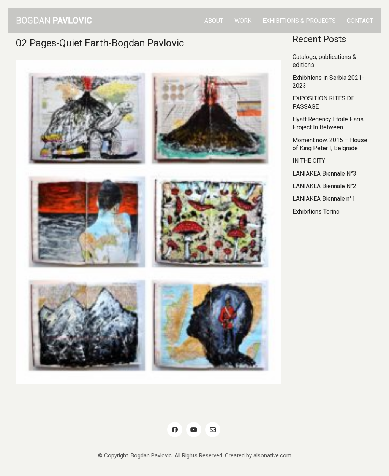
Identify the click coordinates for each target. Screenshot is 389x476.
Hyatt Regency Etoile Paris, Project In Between (329, 123)
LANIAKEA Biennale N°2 (324, 186)
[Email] (212, 429)
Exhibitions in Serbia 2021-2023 (328, 81)
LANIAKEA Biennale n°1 (324, 198)
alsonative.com (272, 455)
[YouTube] (193, 429)
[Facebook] (174, 429)
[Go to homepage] (54, 21)
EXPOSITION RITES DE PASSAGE (323, 102)
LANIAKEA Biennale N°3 (324, 173)
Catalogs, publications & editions (324, 60)
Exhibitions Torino (316, 211)
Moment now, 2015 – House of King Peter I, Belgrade (330, 144)
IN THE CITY (309, 160)
